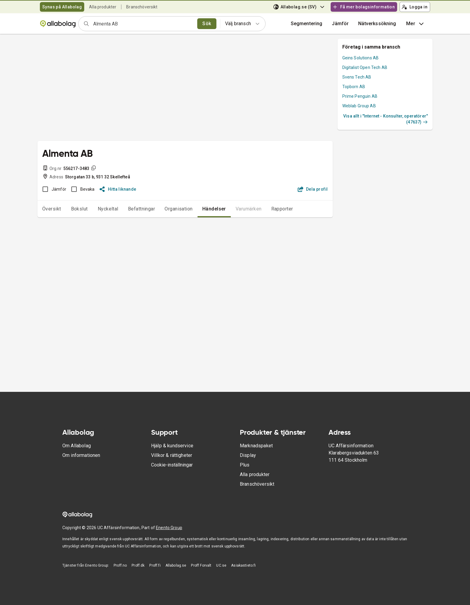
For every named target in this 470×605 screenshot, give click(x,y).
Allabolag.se (175, 565)
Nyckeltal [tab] (108, 209)
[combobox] (143, 24)
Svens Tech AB (356, 77)
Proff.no (120, 565)
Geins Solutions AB (360, 57)
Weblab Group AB (359, 105)
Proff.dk (138, 565)
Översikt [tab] (51, 209)
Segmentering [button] (307, 23)
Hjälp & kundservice (172, 446)
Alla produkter (102, 6)
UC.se (221, 565)
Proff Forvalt (201, 565)
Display (248, 455)
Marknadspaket (256, 446)
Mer (415, 24)
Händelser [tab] (214, 209)
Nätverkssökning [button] (377, 23)
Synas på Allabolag (62, 6)
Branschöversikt (141, 6)
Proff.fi (154, 565)
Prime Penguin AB (359, 96)
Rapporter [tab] (282, 209)
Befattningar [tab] (141, 209)
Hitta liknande (118, 189)
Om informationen (81, 455)
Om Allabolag (76, 446)
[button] (340, 24)
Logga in (414, 6)
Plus (245, 465)
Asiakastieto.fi (243, 565)
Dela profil (313, 189)
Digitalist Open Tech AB (364, 67)
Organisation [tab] (179, 209)
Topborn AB (353, 86)
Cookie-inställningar (172, 465)
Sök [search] (206, 23)
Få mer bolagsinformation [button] (363, 6)
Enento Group (169, 527)
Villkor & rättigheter (171, 455)
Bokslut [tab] (79, 209)
